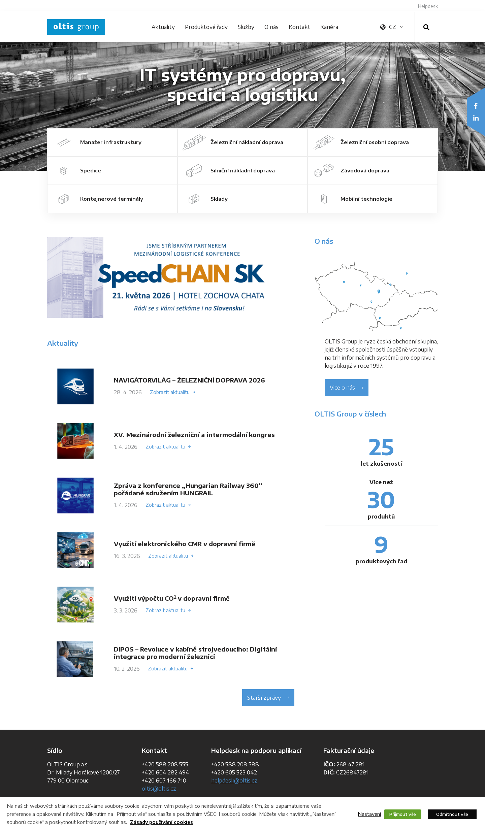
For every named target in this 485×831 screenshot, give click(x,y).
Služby (246, 27)
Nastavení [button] (369, 814)
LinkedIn (476, 118)
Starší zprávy (264, 697)
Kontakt (299, 27)
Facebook (476, 106)
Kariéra (329, 27)
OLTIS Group (76, 27)
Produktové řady (206, 27)
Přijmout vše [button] (402, 814)
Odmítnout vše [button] (452, 814)
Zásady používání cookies (161, 822)
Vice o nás (342, 387)
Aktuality (163, 27)
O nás (271, 27)
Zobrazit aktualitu (170, 392)
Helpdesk (428, 6)
